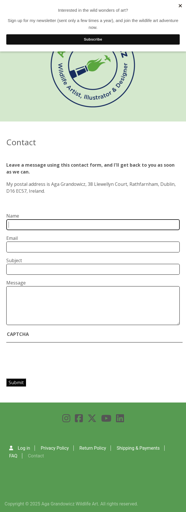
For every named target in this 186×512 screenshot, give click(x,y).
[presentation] (56, 360)
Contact (36, 456)
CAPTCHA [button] (18, 334)
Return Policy (92, 448)
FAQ (13, 456)
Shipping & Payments (138, 448)
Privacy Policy (55, 448)
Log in (24, 448)
